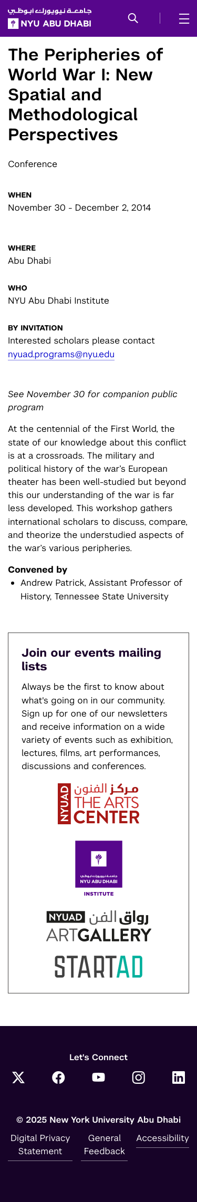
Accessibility (162, 1138)
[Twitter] (18, 1079)
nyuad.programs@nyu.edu (61, 354)
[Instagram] (138, 1079)
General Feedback (104, 1144)
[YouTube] (98, 1079)
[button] (133, 19)
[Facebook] (58, 1079)
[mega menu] (181, 18)
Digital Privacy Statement (40, 1144)
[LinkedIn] (178, 1079)
